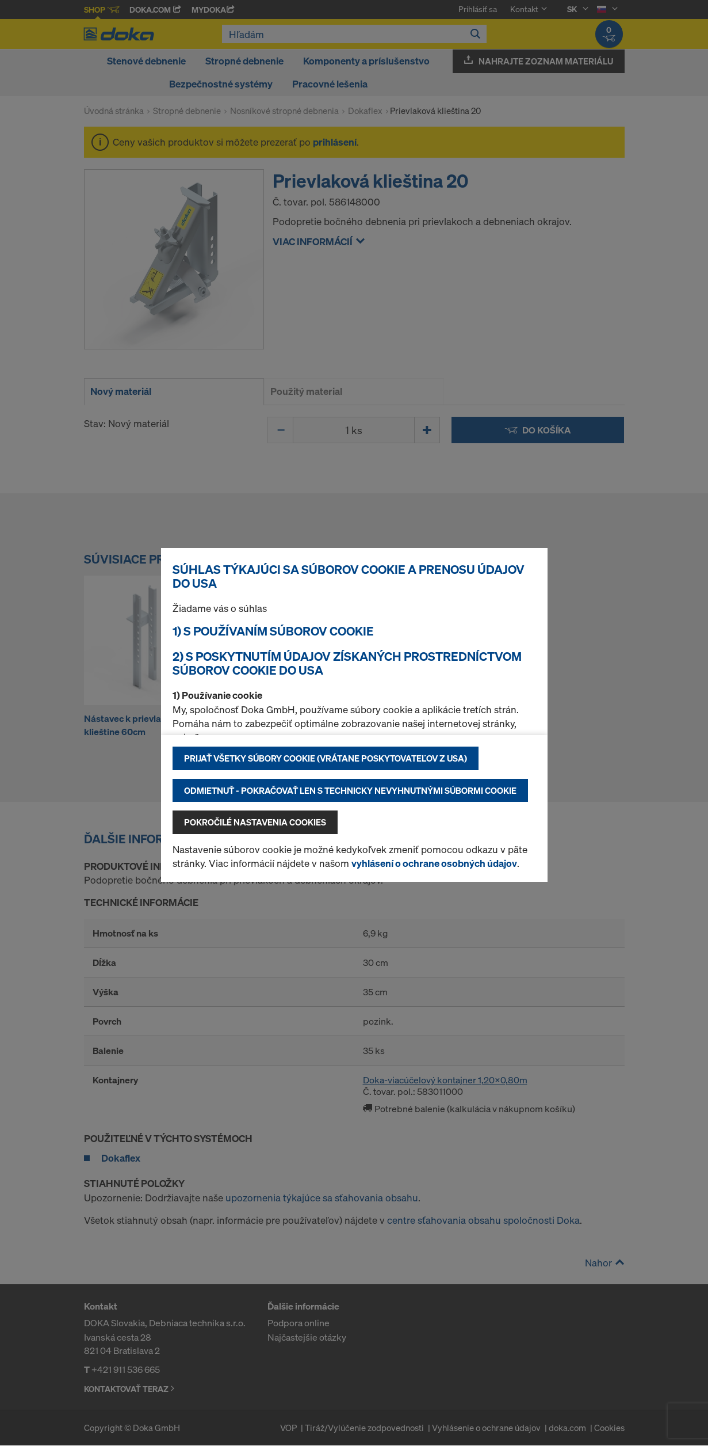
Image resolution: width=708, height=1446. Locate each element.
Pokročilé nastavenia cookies (255, 822)
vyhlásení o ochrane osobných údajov (434, 863)
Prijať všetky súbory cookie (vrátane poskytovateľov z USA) (325, 758)
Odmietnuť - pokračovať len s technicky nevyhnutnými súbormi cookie (350, 790)
